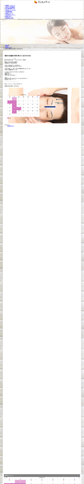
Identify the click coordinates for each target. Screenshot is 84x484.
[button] (49, 106)
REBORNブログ (10, 126)
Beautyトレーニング (8, 481)
